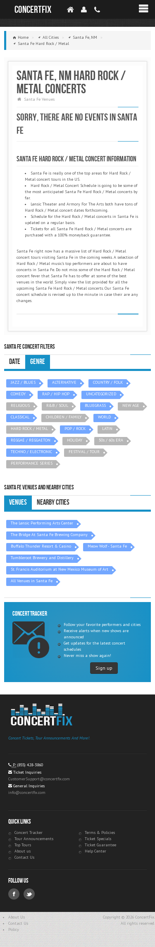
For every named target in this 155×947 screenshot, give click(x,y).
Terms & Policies (100, 832)
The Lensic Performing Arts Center (42, 523)
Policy (13, 929)
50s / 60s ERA (111, 440)
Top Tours (22, 845)
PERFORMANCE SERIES (31, 463)
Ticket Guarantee (100, 845)
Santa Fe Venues (39, 99)
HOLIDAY (74, 440)
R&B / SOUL (57, 405)
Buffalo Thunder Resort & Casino (41, 546)
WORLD (104, 417)
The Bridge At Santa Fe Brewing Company (49, 534)
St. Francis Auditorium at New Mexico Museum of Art (59, 569)
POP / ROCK (75, 428)
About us (22, 851)
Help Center (95, 851)
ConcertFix (32, 10)
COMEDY (18, 394)
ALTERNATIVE (64, 382)
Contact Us (24, 857)
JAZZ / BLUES (23, 382)
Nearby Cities (53, 502)
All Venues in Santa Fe (31, 580)
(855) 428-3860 (30, 765)
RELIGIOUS (20, 405)
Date (14, 361)
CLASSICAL (20, 417)
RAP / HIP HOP (55, 394)
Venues (18, 502)
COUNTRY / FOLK (108, 382)
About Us (16, 917)
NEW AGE (130, 405)
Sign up (103, 668)
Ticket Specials (98, 838)
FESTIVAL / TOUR (84, 451)
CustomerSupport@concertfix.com (39, 779)
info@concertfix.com (26, 792)
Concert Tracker (28, 832)
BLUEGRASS (95, 405)
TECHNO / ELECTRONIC (31, 451)
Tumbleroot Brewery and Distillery (42, 557)
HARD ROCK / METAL (29, 428)
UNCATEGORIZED (101, 394)
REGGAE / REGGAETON (30, 440)
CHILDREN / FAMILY (63, 417)
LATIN (107, 428)
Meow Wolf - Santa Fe (107, 546)
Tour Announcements (33, 838)
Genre (37, 361)
